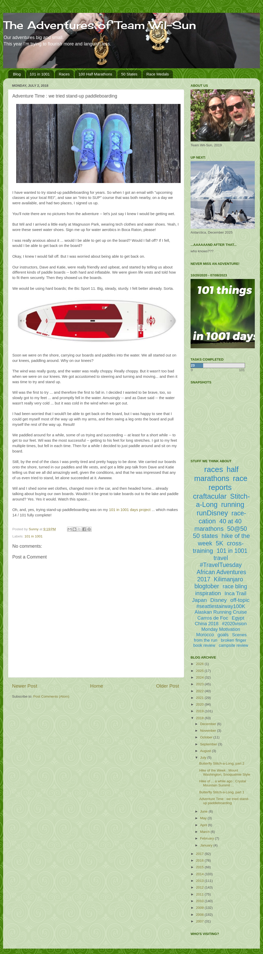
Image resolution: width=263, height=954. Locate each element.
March (205, 832)
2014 (200, 874)
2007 (200, 921)
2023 (200, 684)
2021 (200, 698)
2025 (200, 671)
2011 (200, 894)
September (209, 744)
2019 (200, 711)
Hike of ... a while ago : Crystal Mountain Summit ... (222, 783)
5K (219, 543)
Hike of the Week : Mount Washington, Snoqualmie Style (224, 772)
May (204, 818)
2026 (200, 664)
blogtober (206, 586)
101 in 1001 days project (130, 510)
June (204, 811)
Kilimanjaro (228, 579)
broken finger (233, 640)
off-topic (239, 600)
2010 (200, 901)
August (206, 751)
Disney (218, 600)
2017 (200, 854)
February (207, 838)
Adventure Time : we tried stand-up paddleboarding (224, 801)
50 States (129, 74)
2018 (200, 718)
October (206, 737)
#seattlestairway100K (220, 606)
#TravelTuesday (221, 565)
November (208, 731)
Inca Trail (235, 593)
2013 (200, 881)
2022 (200, 691)
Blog (17, 74)
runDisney (212, 513)
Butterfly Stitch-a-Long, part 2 (222, 763)
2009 (200, 908)
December (208, 724)
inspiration (208, 593)
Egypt (238, 618)
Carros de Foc (212, 618)
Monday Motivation (220, 629)
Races (64, 74)
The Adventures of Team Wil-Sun (99, 25)
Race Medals (157, 74)
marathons (208, 528)
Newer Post (24, 686)
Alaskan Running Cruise (221, 612)
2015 (200, 867)
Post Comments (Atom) (51, 696)
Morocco (205, 634)
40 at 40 (230, 521)
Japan (199, 600)
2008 (200, 915)
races (213, 469)
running (232, 504)
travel (220, 558)
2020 (200, 704)
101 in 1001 (40, 74)
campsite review (233, 645)
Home (96, 686)
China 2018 (207, 623)
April (204, 825)
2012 (200, 887)
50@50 (237, 528)
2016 (200, 860)
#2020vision (234, 623)
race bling (235, 586)
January (206, 845)
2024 (200, 677)
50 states (205, 535)
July (203, 757)
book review (204, 645)
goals (223, 634)
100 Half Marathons (95, 74)
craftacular (210, 496)
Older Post (167, 686)
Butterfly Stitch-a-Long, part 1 (222, 792)
